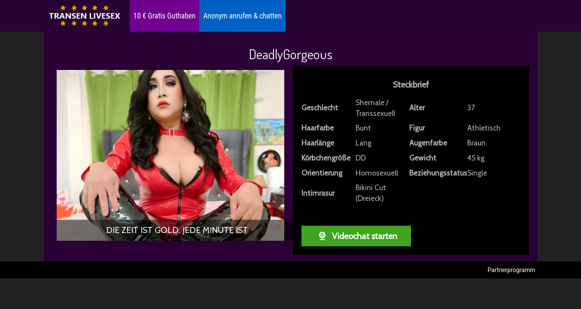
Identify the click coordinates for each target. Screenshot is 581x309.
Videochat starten (356, 236)
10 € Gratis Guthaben (165, 16)
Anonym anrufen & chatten (242, 16)
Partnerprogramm (511, 270)
